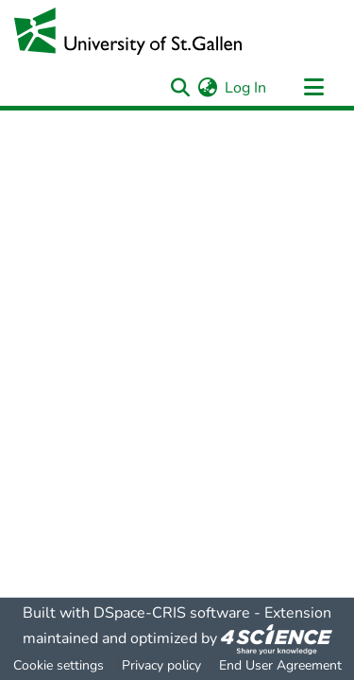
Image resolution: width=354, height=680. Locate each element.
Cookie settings (58, 665)
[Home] (128, 31)
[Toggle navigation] (313, 88)
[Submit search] (180, 87)
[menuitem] (207, 87)
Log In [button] (246, 87)
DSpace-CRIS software (171, 613)
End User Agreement (280, 665)
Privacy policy (161, 665)
